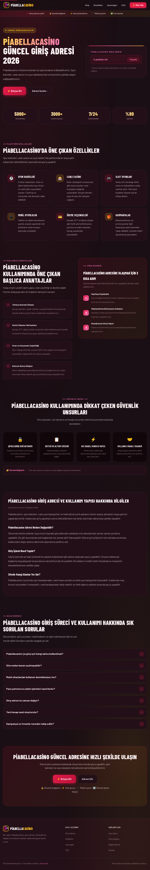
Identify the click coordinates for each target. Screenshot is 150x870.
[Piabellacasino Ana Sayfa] (18, 5)
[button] (75, 656)
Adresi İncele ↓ (40, 91)
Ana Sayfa (44, 863)
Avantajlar (112, 5)
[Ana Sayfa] (31, 828)
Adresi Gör (87, 781)
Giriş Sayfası (114, 839)
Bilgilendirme (114, 844)
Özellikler (98, 5)
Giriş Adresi (70, 833)
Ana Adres (113, 833)
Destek (112, 850)
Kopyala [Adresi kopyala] (133, 60)
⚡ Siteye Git (14, 91)
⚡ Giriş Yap (138, 5)
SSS (123, 5)
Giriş (87, 5)
